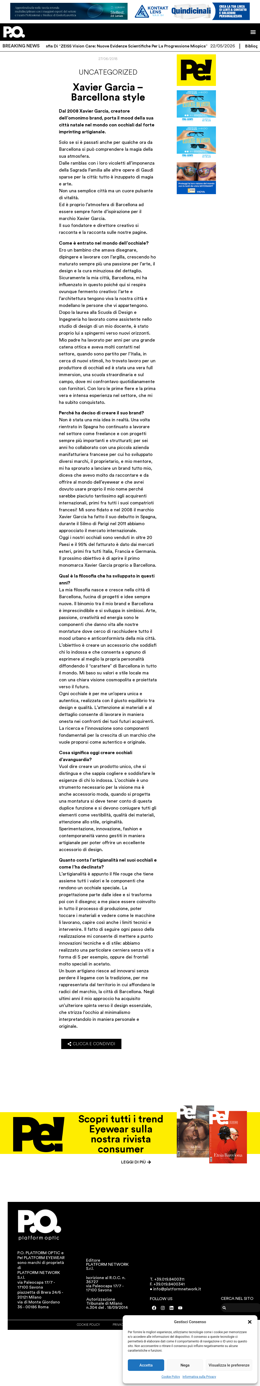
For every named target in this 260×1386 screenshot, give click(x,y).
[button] (249, 1321)
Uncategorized (108, 72)
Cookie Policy (171, 1377)
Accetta (146, 1365)
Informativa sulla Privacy (199, 1377)
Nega (185, 1365)
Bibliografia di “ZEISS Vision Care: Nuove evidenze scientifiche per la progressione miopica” (128, 46)
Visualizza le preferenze (229, 1365)
